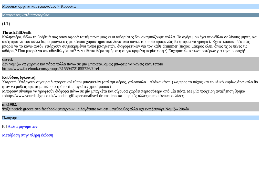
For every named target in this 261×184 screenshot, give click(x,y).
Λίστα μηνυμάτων (23, 126)
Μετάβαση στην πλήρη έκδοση (27, 135)
